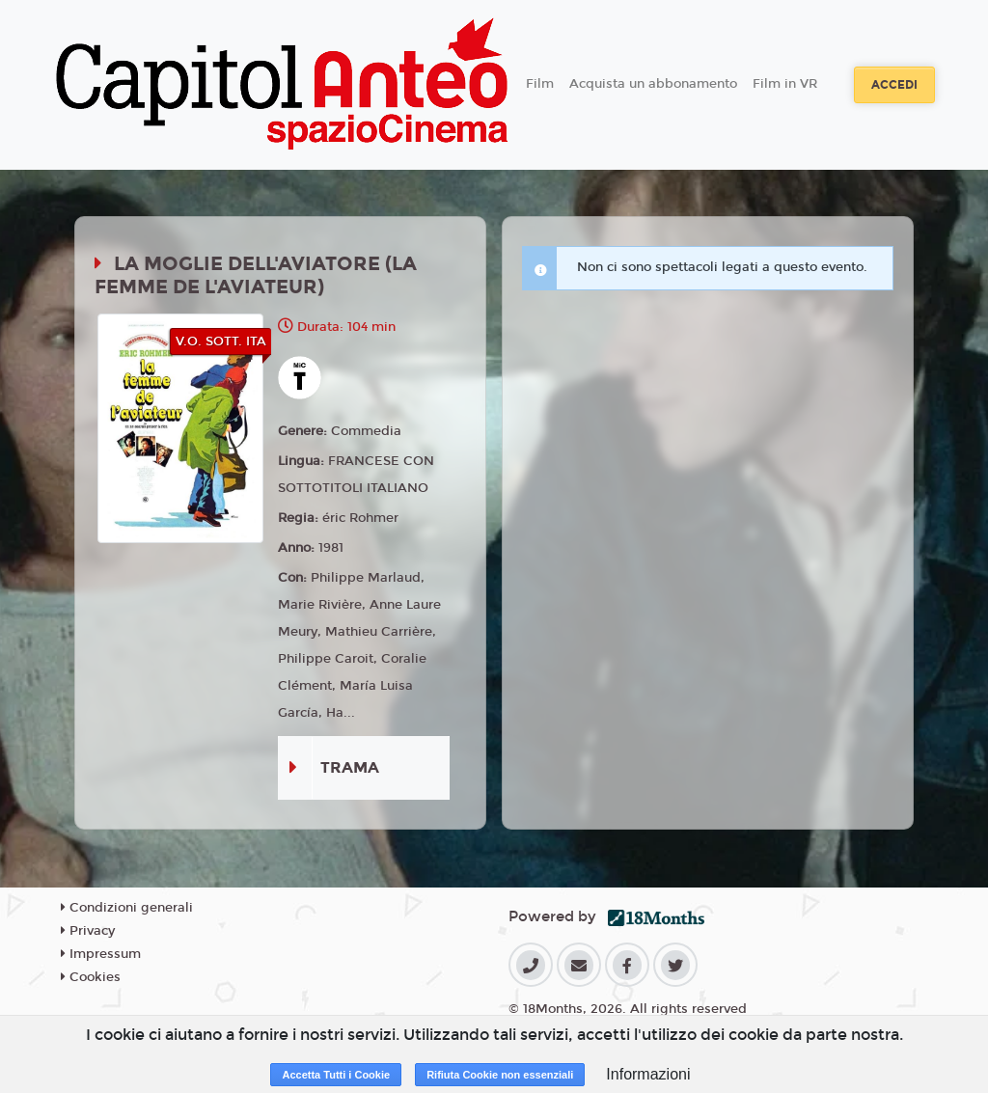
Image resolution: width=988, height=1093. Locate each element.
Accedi (894, 85)
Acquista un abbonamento (653, 84)
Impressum (101, 954)
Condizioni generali (127, 907)
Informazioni (648, 1074)
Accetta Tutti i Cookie (336, 1074)
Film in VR (785, 84)
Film (540, 84)
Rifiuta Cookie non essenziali (499, 1074)
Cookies (91, 977)
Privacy (88, 931)
